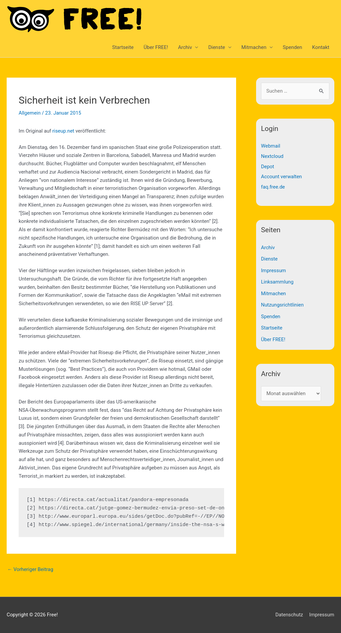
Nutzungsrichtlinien (282, 303)
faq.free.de (273, 186)
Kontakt (320, 47)
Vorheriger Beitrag (30, 569)
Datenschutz (289, 615)
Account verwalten (281, 176)
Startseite (123, 47)
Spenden (292, 47)
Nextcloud (272, 156)
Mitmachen (253, 47)
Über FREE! (156, 47)
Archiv (185, 47)
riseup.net (63, 131)
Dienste (216, 47)
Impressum (273, 269)
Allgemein (30, 113)
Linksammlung (277, 280)
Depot (267, 166)
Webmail (270, 146)
